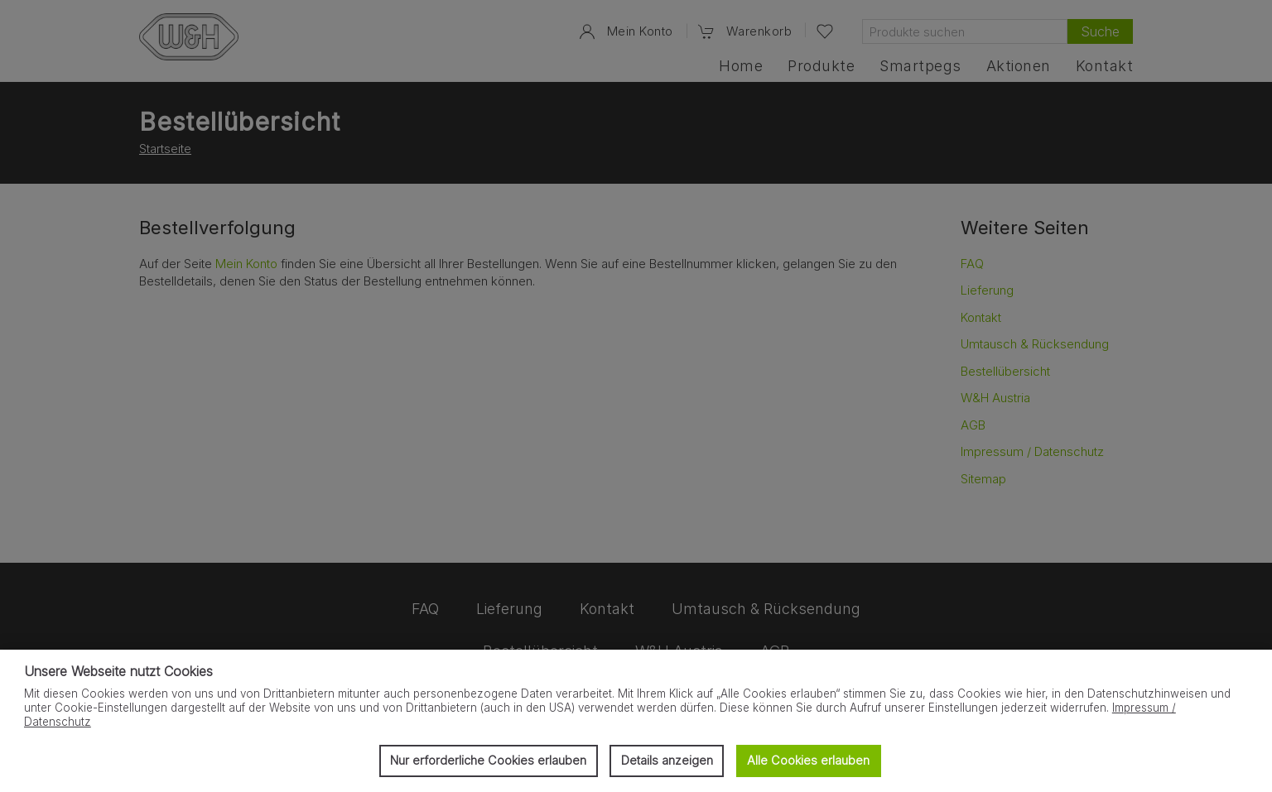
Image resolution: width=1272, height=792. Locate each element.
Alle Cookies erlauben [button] (808, 760)
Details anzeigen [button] (667, 760)
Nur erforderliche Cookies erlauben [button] (488, 760)
